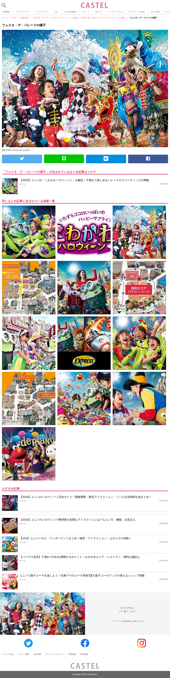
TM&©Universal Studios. (18, 150)
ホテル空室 (155, 12)
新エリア (98, 12)
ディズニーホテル (116, 12)
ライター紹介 (8, 654)
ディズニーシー (42, 12)
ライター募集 (23, 654)
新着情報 (6, 12)
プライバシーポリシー (55, 654)
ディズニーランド (23, 12)
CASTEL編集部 (70, 12)
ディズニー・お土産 (137, 12)
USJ (56, 12)
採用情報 (84, 654)
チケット (85, 12)
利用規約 (72, 654)
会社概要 (37, 654)
